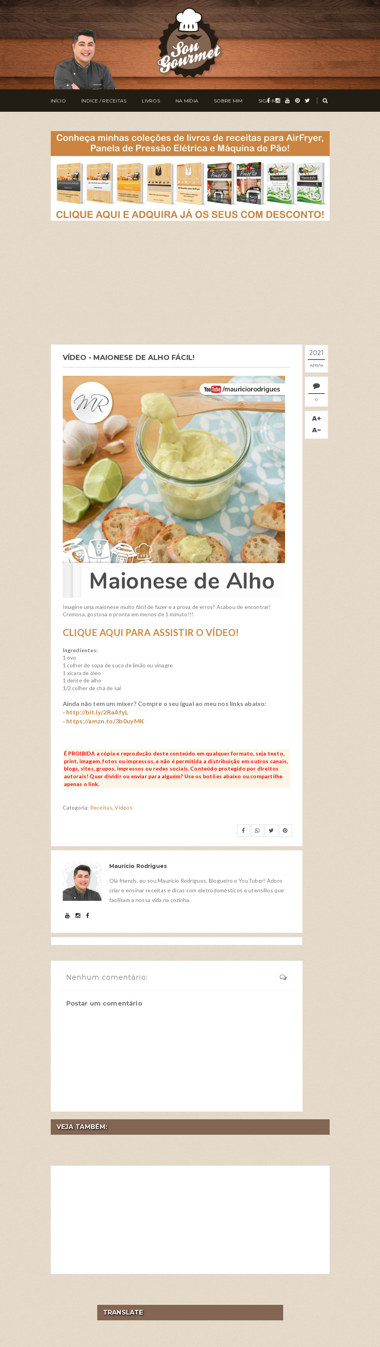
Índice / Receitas (103, 101)
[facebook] (268, 100)
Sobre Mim (228, 101)
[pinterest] (297, 100)
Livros (151, 101)
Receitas (101, 807)
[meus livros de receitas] (190, 175)
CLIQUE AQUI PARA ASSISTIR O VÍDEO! (151, 632)
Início (58, 101)
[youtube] (287, 100)
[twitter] (307, 100)
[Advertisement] (190, 282)
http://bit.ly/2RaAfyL (97, 712)
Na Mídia (186, 101)
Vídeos (123, 807)
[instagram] (277, 100)
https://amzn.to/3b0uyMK (105, 720)
